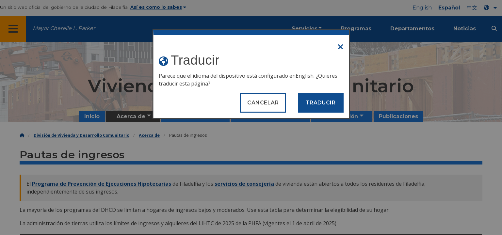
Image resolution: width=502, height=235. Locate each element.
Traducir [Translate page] (321, 103)
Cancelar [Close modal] (263, 103)
